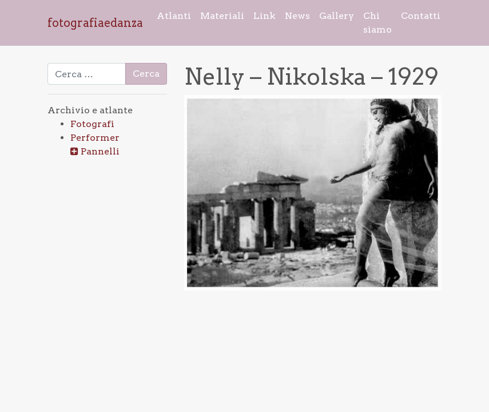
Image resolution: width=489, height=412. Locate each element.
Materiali (222, 15)
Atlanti (174, 15)
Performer (95, 137)
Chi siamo (377, 22)
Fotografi (92, 123)
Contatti (420, 15)
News (297, 15)
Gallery (336, 15)
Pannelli (100, 151)
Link (264, 15)
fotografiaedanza (95, 23)
